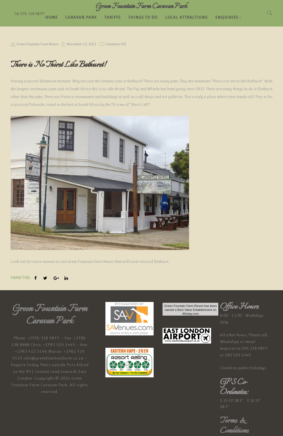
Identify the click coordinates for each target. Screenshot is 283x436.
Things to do (143, 17)
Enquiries (228, 17)
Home (51, 17)
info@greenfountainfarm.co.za (53, 358)
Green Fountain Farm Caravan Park (141, 6)
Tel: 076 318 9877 (24, 13)
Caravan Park (81, 17)
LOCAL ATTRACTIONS (186, 17)
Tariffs (112, 17)
